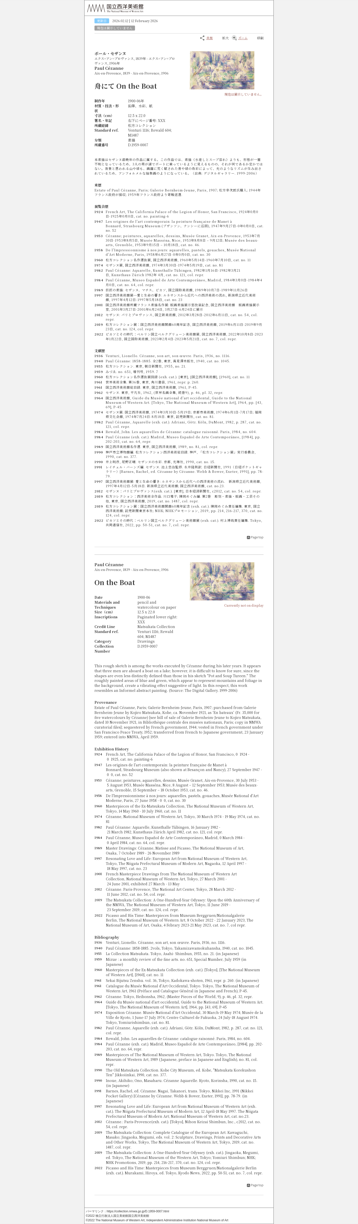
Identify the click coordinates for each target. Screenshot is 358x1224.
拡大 (225, 38)
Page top (257, 537)
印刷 (260, 38)
